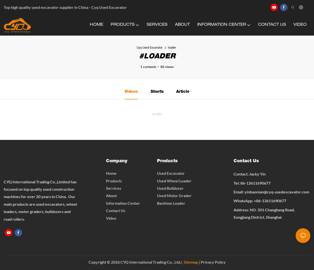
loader (172, 47)
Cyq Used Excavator (150, 47)
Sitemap (191, 262)
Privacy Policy (213, 262)
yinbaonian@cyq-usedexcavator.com (277, 191)
